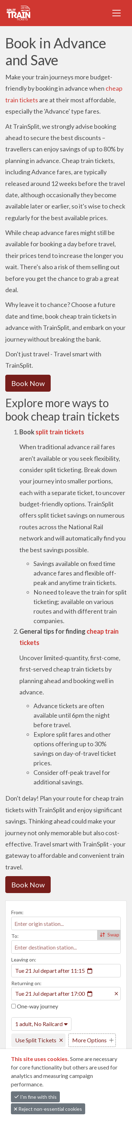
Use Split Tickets (35, 1040)
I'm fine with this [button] (35, 1097)
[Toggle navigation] (116, 13)
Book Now (28, 383)
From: (17, 912)
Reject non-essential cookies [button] (48, 1109)
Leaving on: (23, 960)
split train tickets (60, 432)
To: (15, 936)
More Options (89, 1040)
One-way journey (34, 1006)
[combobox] (66, 923)
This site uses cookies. (40, 1058)
